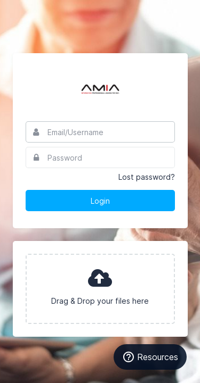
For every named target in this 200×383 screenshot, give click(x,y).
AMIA (100, 87)
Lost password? (146, 176)
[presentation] (100, 289)
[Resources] (150, 357)
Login (100, 200)
